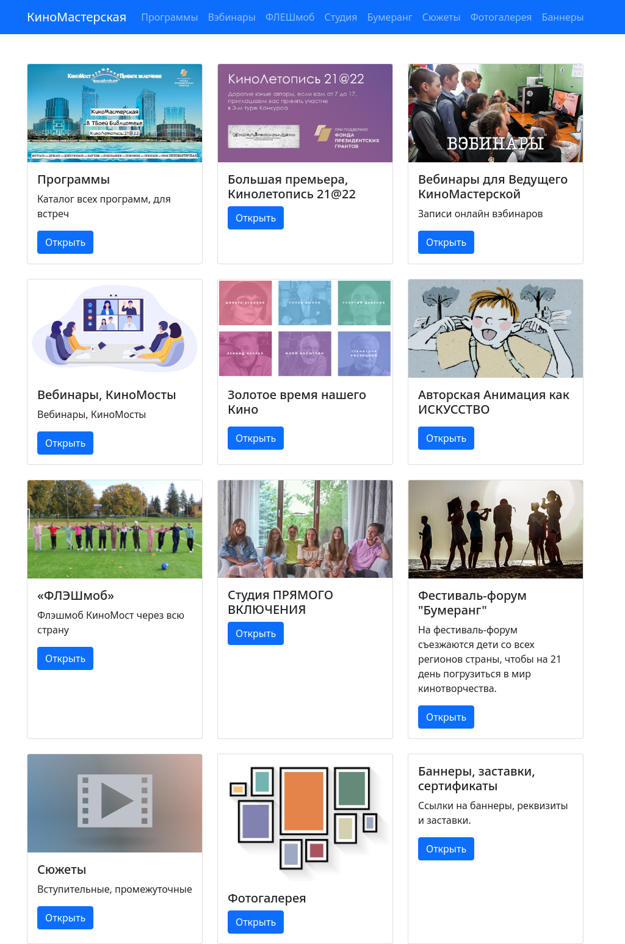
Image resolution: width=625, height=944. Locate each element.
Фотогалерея (501, 17)
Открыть (65, 242)
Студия (341, 17)
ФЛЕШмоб (290, 17)
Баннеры (563, 17)
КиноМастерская (76, 17)
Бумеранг (389, 17)
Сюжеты (441, 17)
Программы (169, 17)
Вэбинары (232, 17)
